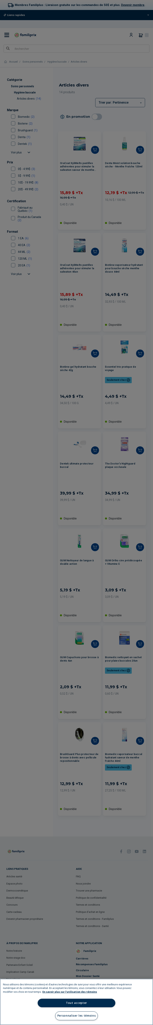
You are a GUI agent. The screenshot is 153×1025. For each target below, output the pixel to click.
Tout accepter (76, 1003)
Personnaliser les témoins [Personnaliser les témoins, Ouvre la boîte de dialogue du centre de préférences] (76, 1015)
